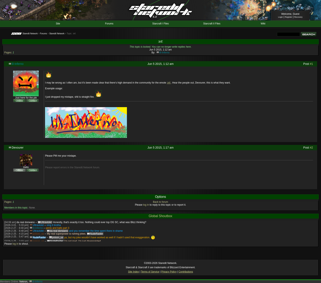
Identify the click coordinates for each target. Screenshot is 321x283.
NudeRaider (39, 237)
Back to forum (160, 202)
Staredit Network (30, 33)
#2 (311, 147)
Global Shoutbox (160, 216)
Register (288, 17)
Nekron (23, 281)
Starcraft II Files (211, 23)
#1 (311, 63)
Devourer (18, 147)
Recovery (298, 17)
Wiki (263, 23)
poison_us (38, 233)
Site (58, 23)
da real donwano (26, 222)
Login (280, 17)
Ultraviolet (38, 225)
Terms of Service (150, 271)
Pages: (8, 52)
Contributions (186, 271)
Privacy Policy (168, 271)
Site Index (133, 271)
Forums (109, 23)
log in (146, 204)
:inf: (169, 82)
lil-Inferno (164, 52)
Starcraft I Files (160, 23)
